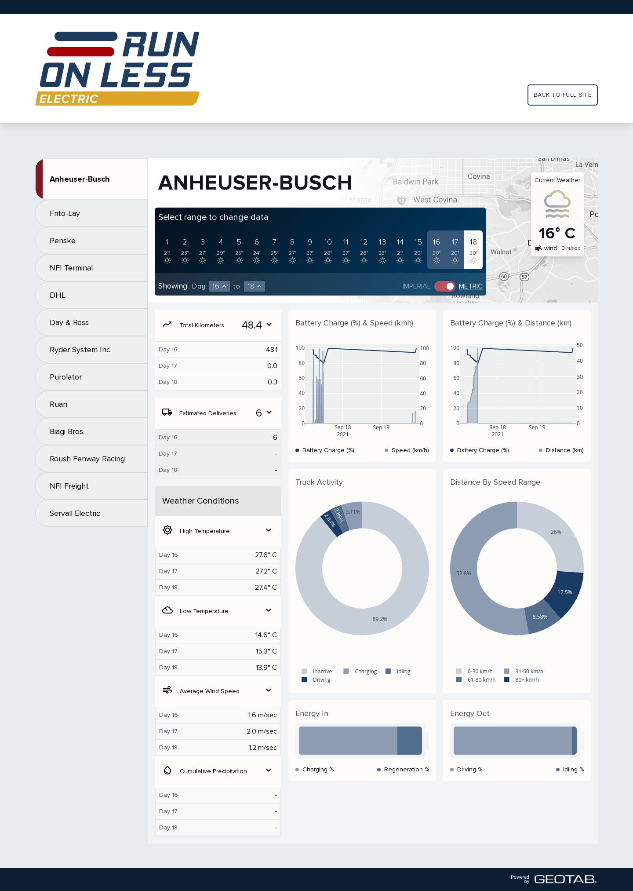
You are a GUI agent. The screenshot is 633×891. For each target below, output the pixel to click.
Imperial (417, 286)
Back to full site (563, 95)
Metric (471, 286)
